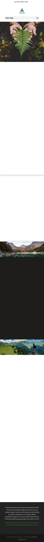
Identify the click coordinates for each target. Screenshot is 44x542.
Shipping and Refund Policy (29, 525)
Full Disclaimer (9, 522)
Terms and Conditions (31, 522)
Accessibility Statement (13, 525)
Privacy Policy (19, 522)
